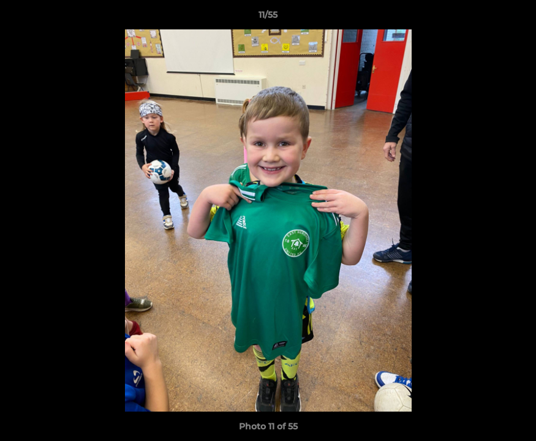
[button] (514, 17)
